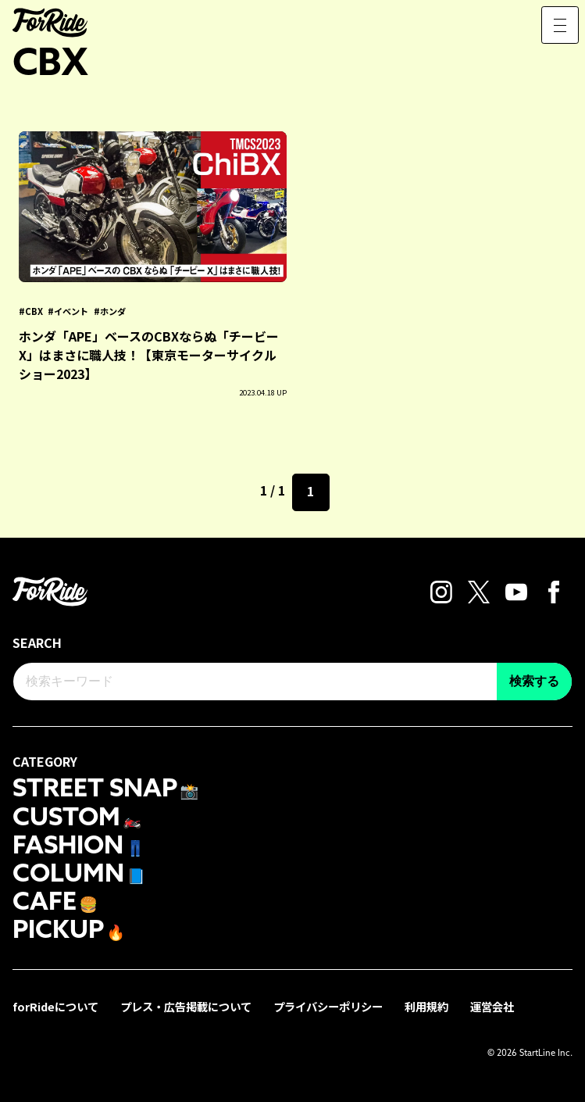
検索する (534, 681)
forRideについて (55, 1006)
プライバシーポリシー (328, 1006)
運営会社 (492, 1006)
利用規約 (426, 1006)
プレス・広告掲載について (185, 1006)
